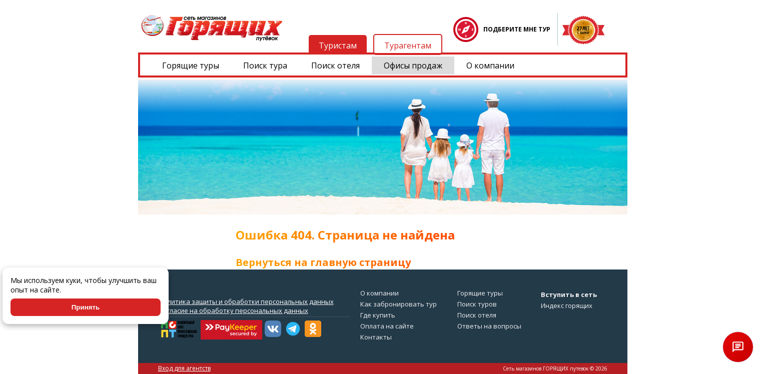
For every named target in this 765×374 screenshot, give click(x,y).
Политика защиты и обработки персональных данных (246, 301)
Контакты (376, 337)
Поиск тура (265, 65)
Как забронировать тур (398, 304)
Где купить (377, 315)
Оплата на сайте (387, 326)
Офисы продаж (413, 65)
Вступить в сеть (569, 294)
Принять (86, 307)
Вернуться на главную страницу (323, 262)
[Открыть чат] (738, 347)
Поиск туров (477, 304)
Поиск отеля (335, 65)
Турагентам (407, 45)
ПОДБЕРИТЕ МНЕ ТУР (516, 29)
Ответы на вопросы (489, 326)
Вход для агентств (184, 368)
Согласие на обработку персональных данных (233, 310)
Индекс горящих (566, 305)
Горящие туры (190, 65)
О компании (490, 65)
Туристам (338, 45)
